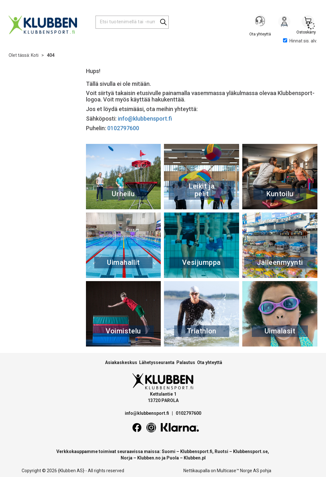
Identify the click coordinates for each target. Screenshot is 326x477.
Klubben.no (149, 457)
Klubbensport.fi (196, 451)
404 (50, 55)
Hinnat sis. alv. (300, 40)
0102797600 (123, 128)
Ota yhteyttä (209, 362)
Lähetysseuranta (156, 362)
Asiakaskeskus (121, 362)
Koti (35, 55)
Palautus (185, 362)
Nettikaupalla (196, 470)
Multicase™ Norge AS (238, 470)
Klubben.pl (195, 457)
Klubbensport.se (250, 451)
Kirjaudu (284, 22)
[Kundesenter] (261, 22)
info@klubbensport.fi (145, 118)
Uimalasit (280, 331)
